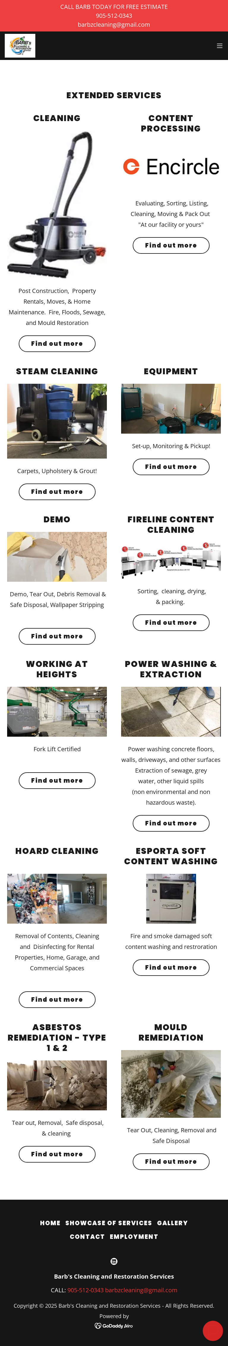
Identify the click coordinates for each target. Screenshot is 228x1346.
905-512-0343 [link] (85, 1290)
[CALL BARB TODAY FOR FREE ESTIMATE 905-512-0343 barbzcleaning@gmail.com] (114, 15)
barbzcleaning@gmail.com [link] (141, 1290)
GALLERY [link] (172, 1223)
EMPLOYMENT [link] (134, 1237)
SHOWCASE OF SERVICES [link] (108, 1223)
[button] (220, 46)
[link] (20, 46)
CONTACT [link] (87, 1237)
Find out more (57, 344)
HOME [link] (50, 1223)
